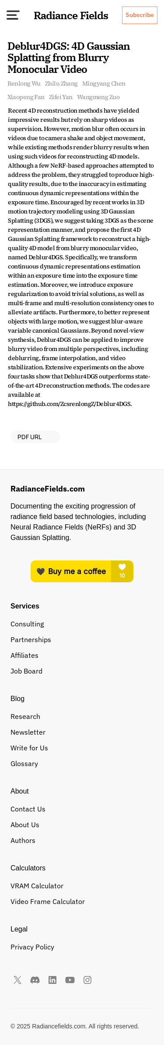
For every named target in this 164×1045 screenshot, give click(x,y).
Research (25, 716)
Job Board (26, 671)
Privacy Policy (32, 946)
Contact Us (27, 808)
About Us (24, 824)
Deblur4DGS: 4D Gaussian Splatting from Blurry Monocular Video (70, 57)
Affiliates (24, 655)
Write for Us (29, 747)
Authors (22, 840)
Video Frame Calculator (47, 901)
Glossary (24, 763)
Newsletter (27, 732)
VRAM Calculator (36, 885)
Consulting (27, 623)
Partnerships (30, 639)
